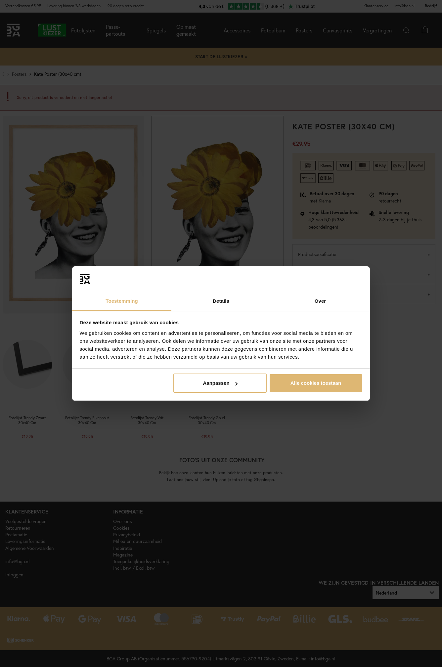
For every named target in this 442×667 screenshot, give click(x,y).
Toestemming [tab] (122, 301)
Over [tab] (320, 301)
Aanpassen (220, 383)
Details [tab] (221, 301)
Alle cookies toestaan (315, 383)
